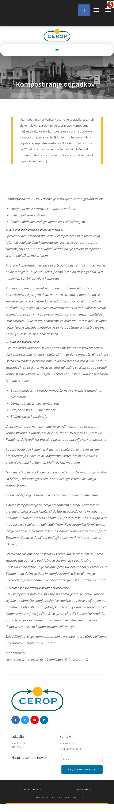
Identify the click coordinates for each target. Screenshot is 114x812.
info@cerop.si (69, 751)
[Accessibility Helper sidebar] (110, 4)
